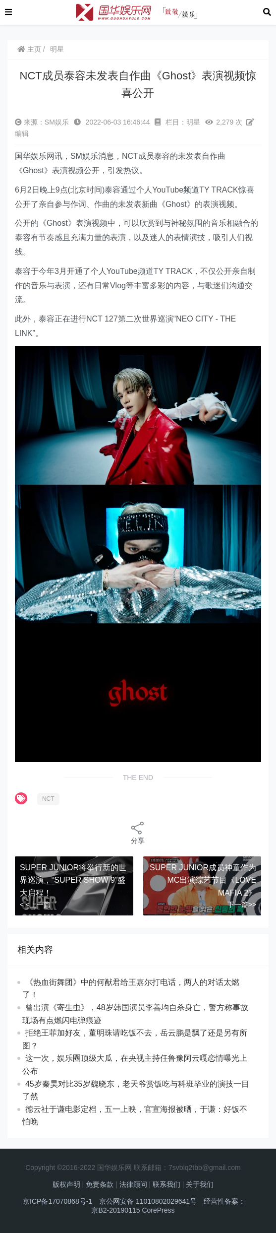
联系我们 (166, 1184)
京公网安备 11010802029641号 (148, 1201)
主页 (29, 49)
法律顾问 (133, 1184)
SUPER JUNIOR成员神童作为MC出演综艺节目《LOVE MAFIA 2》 (203, 880)
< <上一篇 (35, 905)
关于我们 (200, 1184)
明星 (57, 49)
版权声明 (66, 1184)
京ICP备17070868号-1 (57, 1201)
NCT (48, 798)
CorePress (158, 1210)
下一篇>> (241, 905)
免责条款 (99, 1184)
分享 (137, 832)
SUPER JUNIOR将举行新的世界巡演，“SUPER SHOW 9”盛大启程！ (73, 880)
